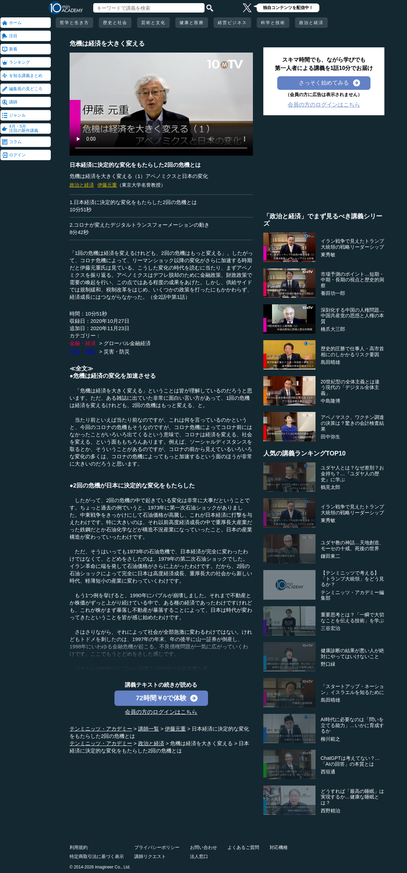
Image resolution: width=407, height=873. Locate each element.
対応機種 (279, 847)
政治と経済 (311, 22)
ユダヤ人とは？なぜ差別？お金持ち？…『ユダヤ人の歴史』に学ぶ (352, 473)
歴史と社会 (115, 22)
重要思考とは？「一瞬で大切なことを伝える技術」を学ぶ (352, 617)
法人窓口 (199, 856)
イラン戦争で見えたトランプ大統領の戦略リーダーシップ (352, 244)
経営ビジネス (232, 22)
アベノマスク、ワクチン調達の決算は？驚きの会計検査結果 (352, 423)
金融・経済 (83, 343)
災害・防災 (117, 351)
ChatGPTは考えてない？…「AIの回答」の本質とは (350, 761)
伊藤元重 (107, 185)
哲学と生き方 (74, 22)
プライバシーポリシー (156, 847)
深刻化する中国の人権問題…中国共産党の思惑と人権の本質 (352, 316)
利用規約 (79, 847)
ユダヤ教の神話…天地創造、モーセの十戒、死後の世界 (352, 545)
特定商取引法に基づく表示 (97, 856)
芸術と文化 (153, 22)
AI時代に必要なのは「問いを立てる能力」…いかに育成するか (352, 725)
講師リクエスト (150, 856)
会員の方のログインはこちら (161, 712)
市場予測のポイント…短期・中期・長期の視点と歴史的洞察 (352, 280)
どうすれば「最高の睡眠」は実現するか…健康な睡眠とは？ (352, 797)
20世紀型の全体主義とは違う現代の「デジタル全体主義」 (350, 387)
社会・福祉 (83, 351)
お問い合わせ (203, 847)
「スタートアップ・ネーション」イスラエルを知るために (352, 689)
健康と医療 (191, 22)
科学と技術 (273, 22)
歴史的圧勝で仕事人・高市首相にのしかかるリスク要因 (352, 351)
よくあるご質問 (243, 847)
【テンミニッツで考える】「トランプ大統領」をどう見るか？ (352, 578)
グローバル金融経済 (127, 343)
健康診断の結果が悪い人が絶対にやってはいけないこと (352, 653)
